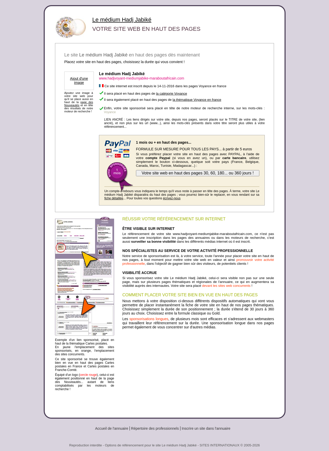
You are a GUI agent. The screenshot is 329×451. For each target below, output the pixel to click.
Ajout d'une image (79, 80)
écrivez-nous (171, 198)
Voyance (110, 112)
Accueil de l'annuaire (111, 428)
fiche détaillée (113, 198)
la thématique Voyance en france (196, 100)
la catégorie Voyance (171, 93)
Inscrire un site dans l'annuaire (206, 428)
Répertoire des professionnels (155, 428)
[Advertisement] (198, 371)
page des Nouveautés (78, 104)
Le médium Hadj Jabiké (121, 19)
